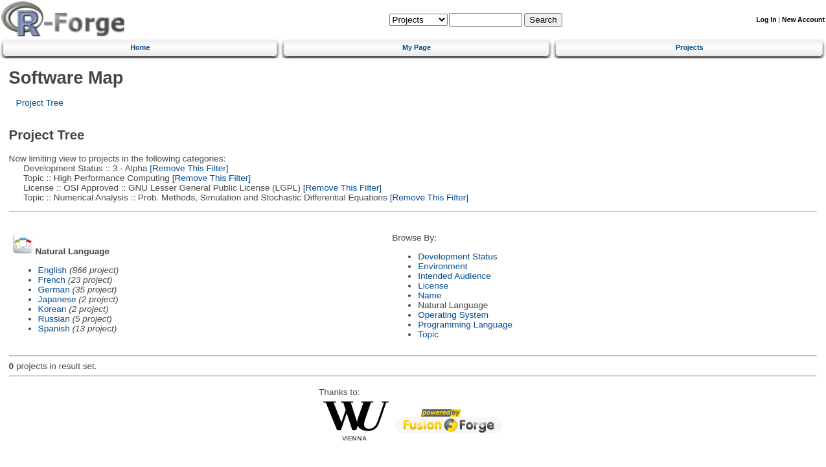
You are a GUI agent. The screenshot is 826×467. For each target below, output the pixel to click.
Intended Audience (454, 276)
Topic (428, 334)
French (51, 280)
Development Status (457, 256)
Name (429, 295)
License (433, 286)
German (54, 289)
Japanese (57, 299)
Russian (54, 319)
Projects (690, 47)
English (52, 270)
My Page (416, 47)
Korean (52, 309)
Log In (766, 19)
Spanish (54, 328)
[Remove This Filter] (187, 168)
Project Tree (39, 103)
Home (140, 47)
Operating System (453, 315)
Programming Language (465, 324)
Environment (442, 266)
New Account (803, 19)
